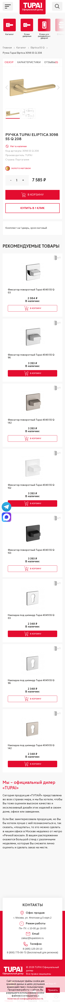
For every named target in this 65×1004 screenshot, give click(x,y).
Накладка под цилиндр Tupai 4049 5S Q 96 (31, 682)
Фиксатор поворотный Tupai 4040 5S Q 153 (31, 551)
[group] (32, 87)
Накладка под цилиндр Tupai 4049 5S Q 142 (31, 747)
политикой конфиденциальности (25, 999)
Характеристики (29, 62)
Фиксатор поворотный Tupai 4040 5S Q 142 (31, 421)
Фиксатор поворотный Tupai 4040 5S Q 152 (31, 486)
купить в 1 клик (32, 208)
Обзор (9, 62)
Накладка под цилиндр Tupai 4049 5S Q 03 (31, 616)
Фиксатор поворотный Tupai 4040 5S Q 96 (31, 356)
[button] (7, 87)
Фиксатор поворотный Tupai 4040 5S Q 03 (31, 291)
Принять (53, 990)
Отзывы (51, 62)
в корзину (32, 195)
